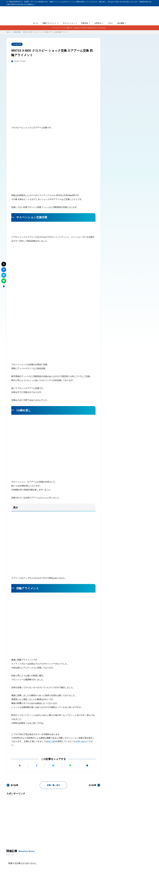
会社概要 (120, 23)
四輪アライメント (49, 23)
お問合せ (97, 23)
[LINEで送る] (70, 765)
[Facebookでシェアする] (36, 765)
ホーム (35, 23)
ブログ (110, 23)
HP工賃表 (52, 742)
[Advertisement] (53, 818)
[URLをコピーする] (87, 765)
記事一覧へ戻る (53, 785)
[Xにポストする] (19, 765)
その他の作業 (17, 44)
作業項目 (84, 23)
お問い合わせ (82, 742)
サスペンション (69, 23)
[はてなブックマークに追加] (53, 765)
